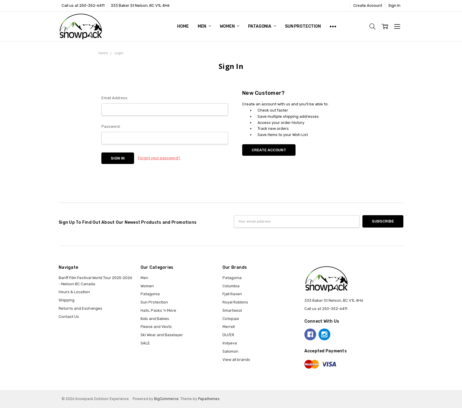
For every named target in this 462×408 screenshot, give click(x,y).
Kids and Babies (155, 318)
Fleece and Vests (156, 326)
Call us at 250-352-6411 (83, 5)
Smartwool (232, 310)
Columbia (231, 286)
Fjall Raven (232, 294)
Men (204, 26)
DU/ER (228, 335)
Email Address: (114, 98)
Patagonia (262, 26)
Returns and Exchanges (80, 308)
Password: (111, 126)
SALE (145, 343)
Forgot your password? (159, 158)
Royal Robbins (235, 302)
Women (229, 26)
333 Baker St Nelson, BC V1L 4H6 (140, 5)
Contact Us (69, 316)
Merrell (228, 326)
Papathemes (208, 399)
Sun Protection (303, 26)
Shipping (67, 300)
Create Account (367, 5)
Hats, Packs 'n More (158, 310)
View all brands (236, 359)
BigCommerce (166, 399)
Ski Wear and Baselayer (162, 335)
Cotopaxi (230, 318)
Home (183, 26)
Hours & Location (74, 292)
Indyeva (229, 343)
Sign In (394, 5)
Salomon (230, 351)
